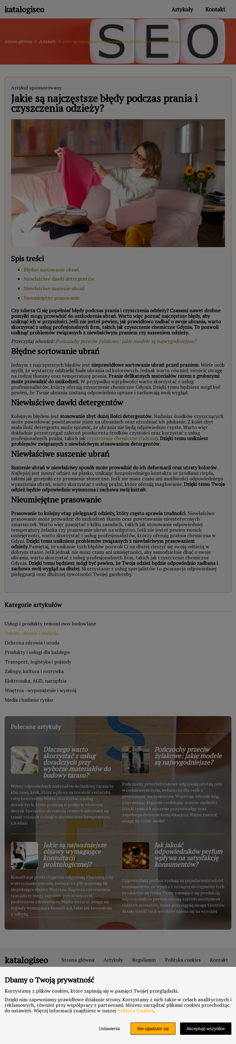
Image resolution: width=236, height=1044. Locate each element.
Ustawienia (109, 1028)
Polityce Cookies (135, 1010)
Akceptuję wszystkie (206, 1028)
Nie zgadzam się (153, 1028)
